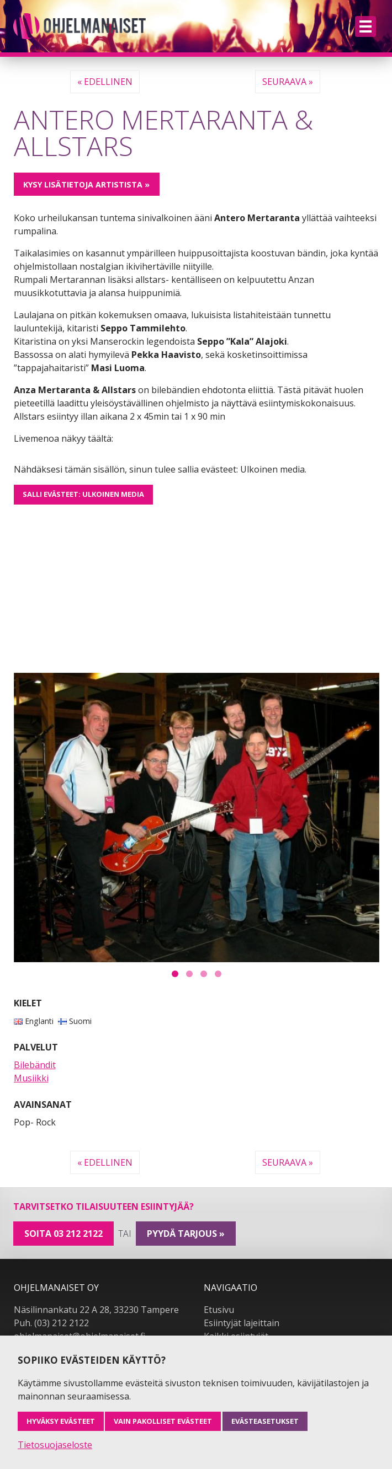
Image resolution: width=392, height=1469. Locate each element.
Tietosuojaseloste (55, 1445)
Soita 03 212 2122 (63, 1233)
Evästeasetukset (265, 1421)
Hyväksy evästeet (61, 1421)
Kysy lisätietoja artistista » (86, 184)
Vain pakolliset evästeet (163, 1421)
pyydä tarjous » (186, 1233)
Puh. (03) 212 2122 (51, 1323)
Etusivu (219, 1310)
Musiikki (31, 1078)
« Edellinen (105, 82)
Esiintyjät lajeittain (241, 1323)
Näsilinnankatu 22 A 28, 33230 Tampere (96, 1310)
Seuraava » (287, 82)
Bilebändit (35, 1065)
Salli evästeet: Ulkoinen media (83, 494)
